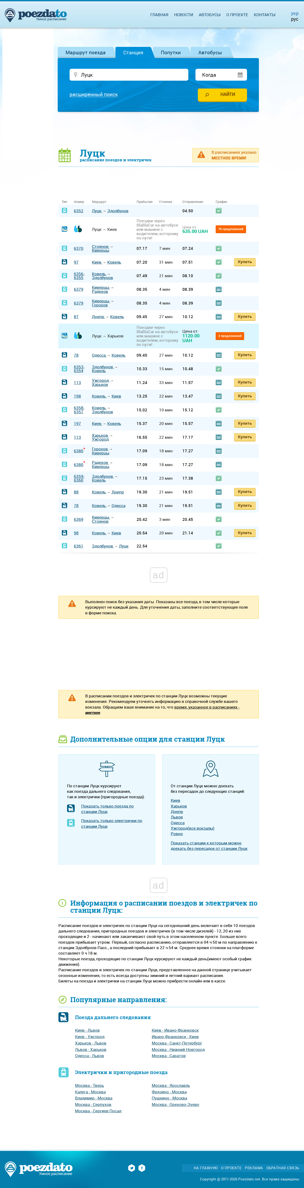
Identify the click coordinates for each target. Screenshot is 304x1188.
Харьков (100, 384)
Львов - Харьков (90, 1049)
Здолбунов (117, 210)
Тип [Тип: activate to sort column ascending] (64, 201)
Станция (133, 52)
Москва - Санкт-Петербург (177, 1043)
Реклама (254, 1168)
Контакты (265, 14)
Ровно (177, 833)
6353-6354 (79, 369)
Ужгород (101, 380)
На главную (206, 1168)
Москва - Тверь (89, 1085)
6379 (78, 289)
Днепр (98, 316)
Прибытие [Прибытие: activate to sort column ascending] (144, 201)
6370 (78, 248)
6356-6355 (79, 276)
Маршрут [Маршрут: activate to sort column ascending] (99, 201)
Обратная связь (282, 1168)
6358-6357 (79, 409)
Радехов (100, 291)
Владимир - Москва (93, 1098)
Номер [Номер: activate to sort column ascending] (79, 201)
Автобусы (210, 52)
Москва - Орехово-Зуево (175, 1104)
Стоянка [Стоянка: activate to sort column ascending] (165, 201)
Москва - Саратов (169, 1055)
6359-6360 (79, 478)
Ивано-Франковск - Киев (175, 1036)
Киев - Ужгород (89, 1036)
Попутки (171, 52)
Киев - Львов (87, 1030)
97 (76, 262)
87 (76, 316)
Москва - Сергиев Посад (98, 1111)
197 (77, 423)
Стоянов (100, 246)
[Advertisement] (158, 129)
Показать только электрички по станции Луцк (111, 823)
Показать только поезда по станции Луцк (107, 808)
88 (76, 492)
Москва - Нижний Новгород (178, 1049)
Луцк (97, 210)
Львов (177, 817)
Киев (97, 262)
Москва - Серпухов (93, 1104)
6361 (78, 546)
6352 (78, 210)
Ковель (114, 262)
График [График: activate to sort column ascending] (221, 201)
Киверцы (100, 250)
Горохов (100, 305)
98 (76, 533)
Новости (183, 14)
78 (76, 355)
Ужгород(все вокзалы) (192, 828)
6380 (78, 451)
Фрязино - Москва (169, 1091)
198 (77, 396)
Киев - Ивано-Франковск (175, 1030)
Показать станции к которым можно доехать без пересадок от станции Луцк (209, 845)
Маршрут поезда (86, 52)
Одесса (99, 355)
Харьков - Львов (90, 1043)
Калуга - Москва (90, 1091)
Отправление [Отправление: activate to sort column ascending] (192, 201)
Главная (159, 14)
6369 (78, 519)
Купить (245, 261)
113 (77, 382)
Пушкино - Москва (169, 1098)
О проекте (237, 14)
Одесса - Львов (89, 1055)
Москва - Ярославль (171, 1085)
